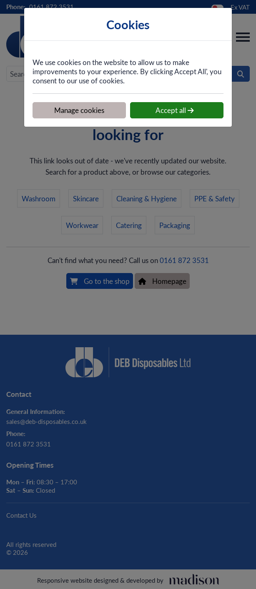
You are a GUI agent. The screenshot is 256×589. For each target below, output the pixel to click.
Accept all (175, 110)
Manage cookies (79, 110)
